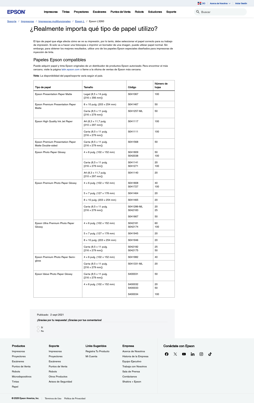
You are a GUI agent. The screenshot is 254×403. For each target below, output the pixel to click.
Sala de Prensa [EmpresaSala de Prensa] (131, 371)
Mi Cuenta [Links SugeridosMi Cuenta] (91, 356)
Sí (42, 327)
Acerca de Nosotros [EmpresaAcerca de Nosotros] (133, 351)
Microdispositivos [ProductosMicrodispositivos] (21, 376)
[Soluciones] (155, 11)
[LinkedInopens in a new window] (192, 354)
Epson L (79, 21)
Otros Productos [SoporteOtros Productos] (58, 376)
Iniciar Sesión (241, 3)
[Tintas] (65, 11)
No (42, 331)
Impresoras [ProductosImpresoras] (18, 351)
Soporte (11, 21)
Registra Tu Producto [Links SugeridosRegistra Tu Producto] (97, 351)
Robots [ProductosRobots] (16, 371)
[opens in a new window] (210, 354)
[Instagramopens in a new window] (201, 354)
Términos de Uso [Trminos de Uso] (53, 398)
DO (201, 3)
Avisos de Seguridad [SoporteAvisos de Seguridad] (60, 381)
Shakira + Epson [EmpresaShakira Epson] (131, 381)
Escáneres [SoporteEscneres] (55, 361)
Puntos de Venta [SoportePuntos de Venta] (58, 366)
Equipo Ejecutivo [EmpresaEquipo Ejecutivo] (131, 361)
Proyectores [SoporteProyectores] (55, 356)
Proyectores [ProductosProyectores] (19, 356)
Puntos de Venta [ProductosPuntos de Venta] (21, 366)
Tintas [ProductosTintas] (15, 381)
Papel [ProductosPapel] (15, 386)
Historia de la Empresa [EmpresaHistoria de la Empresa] (135, 356)
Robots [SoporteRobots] (53, 371)
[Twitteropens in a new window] (175, 354)
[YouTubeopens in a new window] (184, 354)
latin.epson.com (71, 69)
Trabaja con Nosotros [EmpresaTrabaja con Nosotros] (134, 366)
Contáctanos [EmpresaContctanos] (129, 376)
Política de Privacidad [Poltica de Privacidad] (74, 398)
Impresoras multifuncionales (54, 21)
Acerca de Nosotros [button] (220, 3)
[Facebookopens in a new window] (166, 354)
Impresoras (27, 21)
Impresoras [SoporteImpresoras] (55, 351)
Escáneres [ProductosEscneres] (18, 361)
